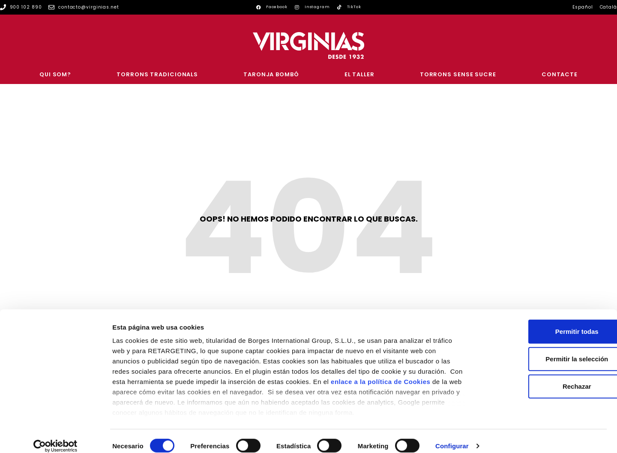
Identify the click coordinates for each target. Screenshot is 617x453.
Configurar (452, 436)
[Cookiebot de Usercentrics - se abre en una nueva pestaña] (55, 436)
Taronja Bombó (271, 74)
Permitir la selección (545, 349)
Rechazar (545, 376)
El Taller (359, 74)
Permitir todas (545, 321)
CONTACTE (560, 74)
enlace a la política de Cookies (380, 371)
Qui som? (55, 74)
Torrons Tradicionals (157, 74)
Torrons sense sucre (458, 74)
